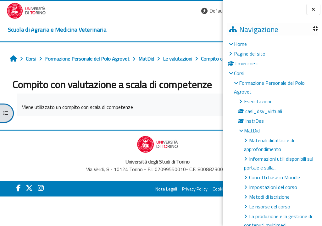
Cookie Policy (166, 202)
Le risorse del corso (269, 206)
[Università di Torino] (19, 10)
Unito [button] (149, 31)
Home (240, 44)
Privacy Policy (136, 202)
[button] (136, 11)
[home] (50, 29)
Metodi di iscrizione (269, 197)
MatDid (252, 130)
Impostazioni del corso (273, 187)
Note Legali (108, 202)
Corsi (239, 73)
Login (212, 10)
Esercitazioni (257, 101)
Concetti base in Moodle (274, 177)
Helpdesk (184, 31)
